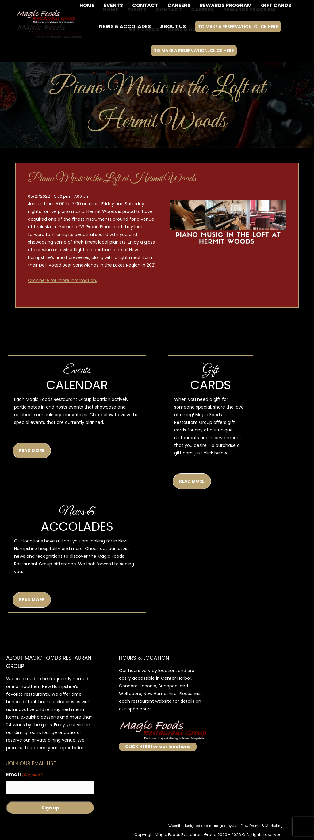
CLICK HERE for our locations (157, 746)
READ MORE (31, 450)
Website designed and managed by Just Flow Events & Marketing (225, 825)
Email (24, 775)
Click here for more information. (62, 280)
